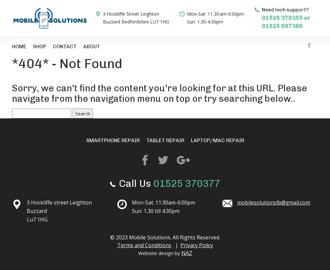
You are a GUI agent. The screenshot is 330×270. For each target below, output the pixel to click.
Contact (65, 46)
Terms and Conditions (144, 245)
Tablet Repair (165, 140)
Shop (39, 46)
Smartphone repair (113, 140)
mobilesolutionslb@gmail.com (273, 202)
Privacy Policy (196, 245)
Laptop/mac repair (217, 140)
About (91, 46)
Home (19, 46)
